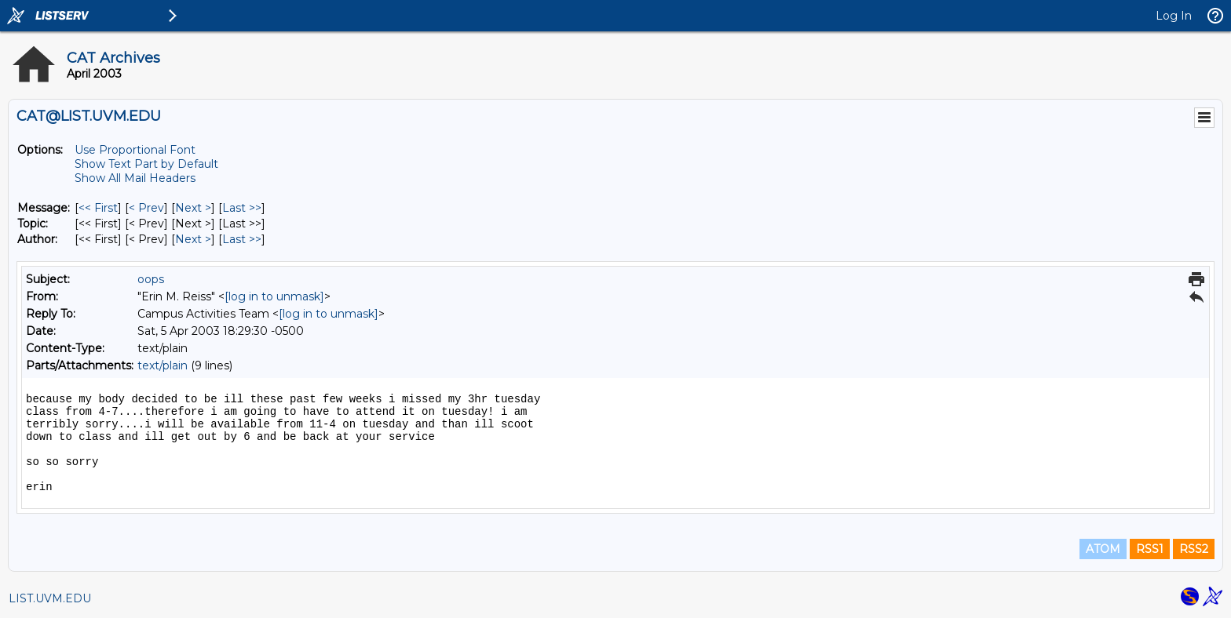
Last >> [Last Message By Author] (241, 239)
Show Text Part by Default (146, 164)
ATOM (1103, 549)
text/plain (162, 365)
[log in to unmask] (274, 296)
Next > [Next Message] (193, 208)
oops (150, 279)
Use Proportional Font (135, 150)
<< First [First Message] (98, 208)
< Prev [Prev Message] (146, 208)
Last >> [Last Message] (241, 208)
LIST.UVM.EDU (50, 598)
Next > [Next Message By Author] (193, 239)
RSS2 (1193, 549)
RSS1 (1149, 549)
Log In (1174, 16)
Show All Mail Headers (135, 178)
